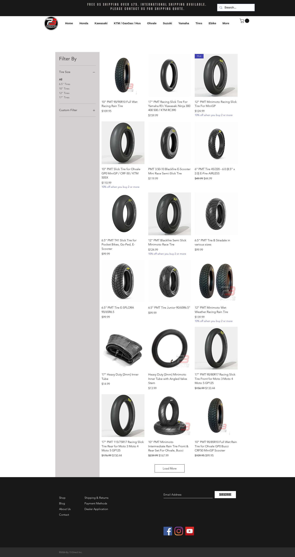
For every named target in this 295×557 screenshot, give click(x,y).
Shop (62, 497)
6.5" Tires (64, 84)
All (60, 79)
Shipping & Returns (96, 497)
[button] (212, 23)
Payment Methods (96, 503)
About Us (65, 509)
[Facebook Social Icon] (167, 531)
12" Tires (64, 93)
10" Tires (64, 88)
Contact (64, 514)
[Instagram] (178, 531)
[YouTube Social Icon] (189, 531)
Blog (62, 503)
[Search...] (235, 7)
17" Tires (64, 97)
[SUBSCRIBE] (225, 494)
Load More (169, 468)
